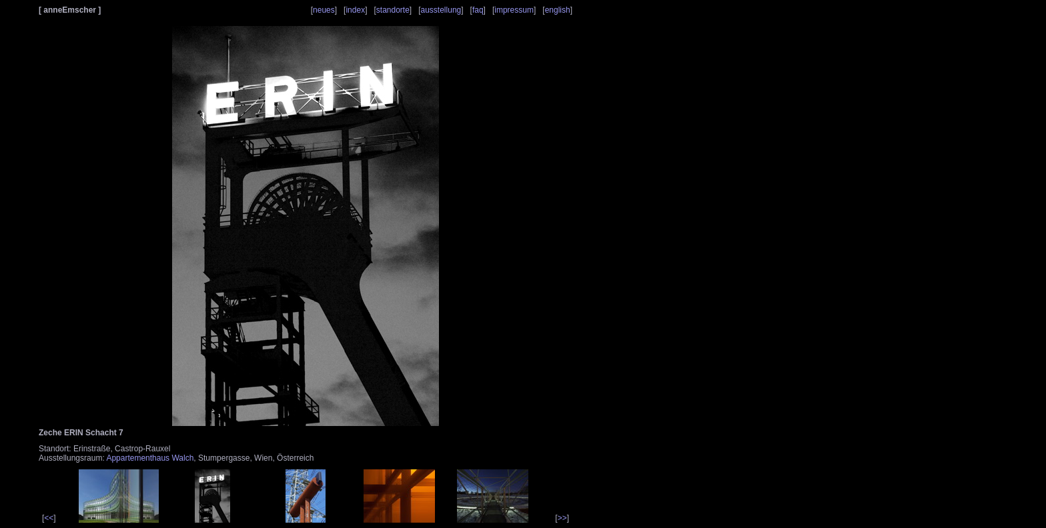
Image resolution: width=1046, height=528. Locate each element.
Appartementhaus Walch (149, 458)
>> (562, 518)
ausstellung (441, 10)
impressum (514, 10)
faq (478, 10)
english (557, 10)
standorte (393, 10)
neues (324, 10)
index (355, 10)
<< (48, 518)
